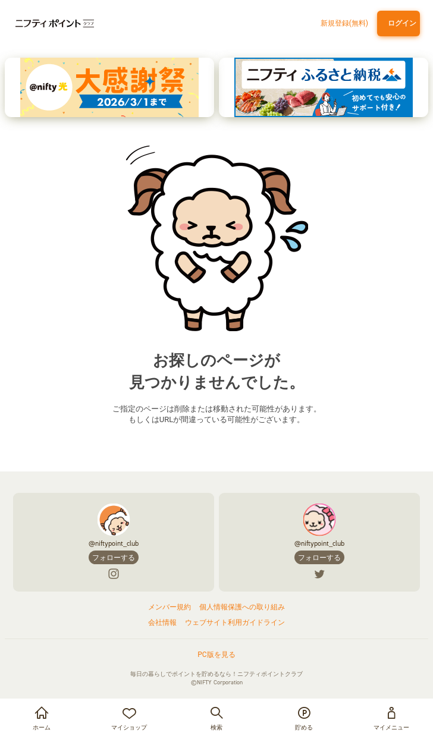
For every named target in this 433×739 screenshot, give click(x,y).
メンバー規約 (169, 607)
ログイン (400, 23)
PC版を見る (216, 654)
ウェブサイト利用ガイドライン (235, 622)
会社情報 (162, 622)
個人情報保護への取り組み (242, 607)
